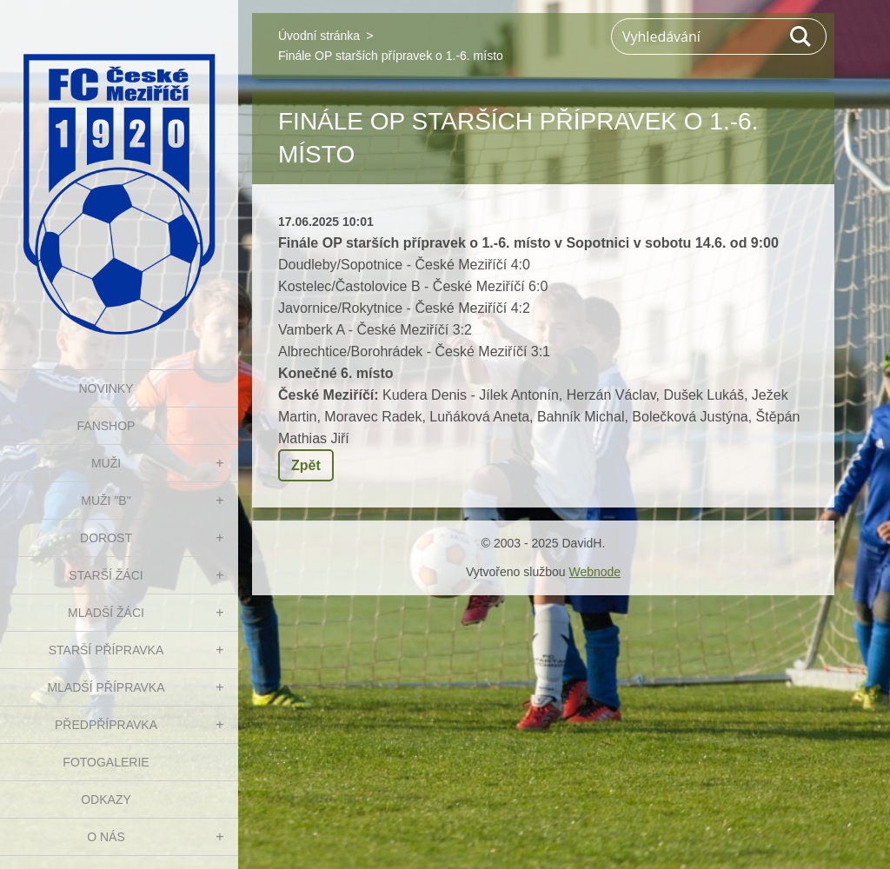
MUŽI (106, 463)
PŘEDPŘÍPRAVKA (106, 725)
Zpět (306, 465)
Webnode (594, 572)
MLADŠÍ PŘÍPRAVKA (105, 687)
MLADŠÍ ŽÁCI (106, 613)
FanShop (106, 426)
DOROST (106, 538)
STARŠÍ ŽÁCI (106, 575)
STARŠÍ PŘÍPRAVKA (106, 650)
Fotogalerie (106, 762)
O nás (106, 837)
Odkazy (106, 799)
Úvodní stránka (319, 36)
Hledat (801, 36)
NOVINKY (105, 388)
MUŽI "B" (105, 500)
